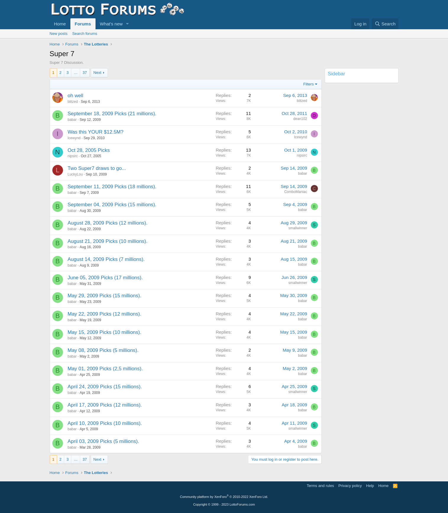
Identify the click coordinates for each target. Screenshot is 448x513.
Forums (83, 23)
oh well (75, 95)
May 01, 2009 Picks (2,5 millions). (105, 368)
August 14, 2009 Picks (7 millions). (106, 259)
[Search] (385, 23)
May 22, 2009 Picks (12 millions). (104, 314)
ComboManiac (295, 192)
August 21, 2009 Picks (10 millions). (108, 241)
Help (370, 485)
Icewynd (74, 138)
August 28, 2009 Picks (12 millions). (108, 223)
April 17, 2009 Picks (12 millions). (105, 405)
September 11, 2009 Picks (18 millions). (112, 186)
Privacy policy (350, 485)
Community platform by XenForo (224, 497)
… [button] (75, 72)
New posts (59, 33)
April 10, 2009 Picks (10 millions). (105, 423)
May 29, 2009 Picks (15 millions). (104, 295)
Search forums (84, 33)
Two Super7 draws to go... (97, 168)
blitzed (73, 102)
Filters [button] (308, 84)
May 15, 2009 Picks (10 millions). (104, 332)
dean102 (300, 119)
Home (60, 23)
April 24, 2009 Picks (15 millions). (105, 386)
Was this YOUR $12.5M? (96, 132)
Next (97, 72)
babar (72, 120)
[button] (127, 23)
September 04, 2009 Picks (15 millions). (112, 204)
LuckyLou (75, 174)
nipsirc (73, 156)
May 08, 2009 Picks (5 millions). (103, 350)
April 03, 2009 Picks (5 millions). (103, 441)
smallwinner (297, 228)
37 (85, 72)
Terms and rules (320, 485)
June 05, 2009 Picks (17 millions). (105, 277)
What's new (111, 23)
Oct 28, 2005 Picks (89, 150)
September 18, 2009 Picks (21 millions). (112, 113)
